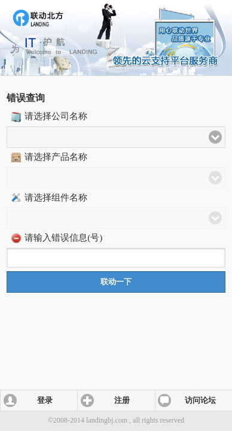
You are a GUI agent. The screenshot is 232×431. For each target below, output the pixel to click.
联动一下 (116, 282)
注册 (122, 400)
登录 (45, 400)
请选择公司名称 (56, 116)
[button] (116, 137)
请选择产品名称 (56, 157)
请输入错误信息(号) (63, 237)
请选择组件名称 (56, 197)
